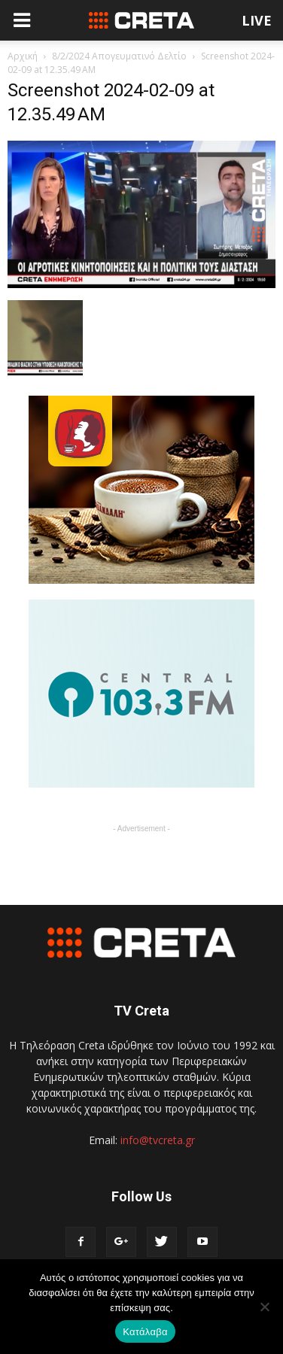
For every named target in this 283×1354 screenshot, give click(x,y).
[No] (264, 1306)
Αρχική (23, 56)
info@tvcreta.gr (157, 1140)
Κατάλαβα (145, 1331)
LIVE (257, 20)
